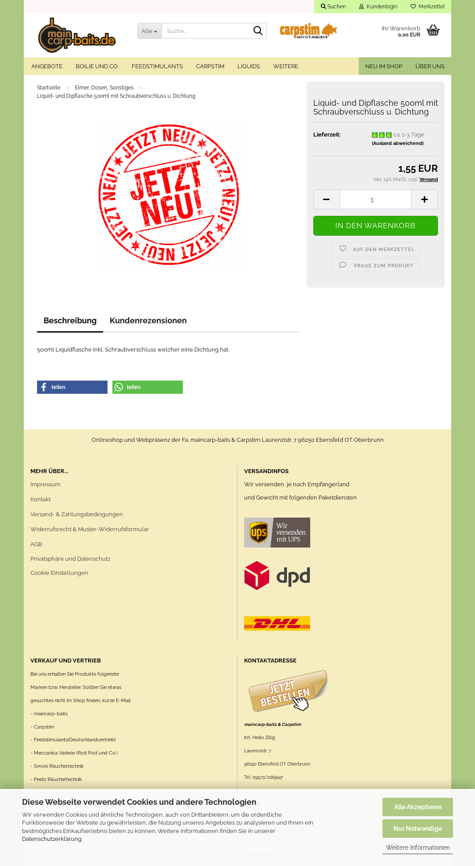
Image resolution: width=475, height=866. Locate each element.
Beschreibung (70, 320)
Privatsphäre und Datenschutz (70, 558)
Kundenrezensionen (148, 320)
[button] (72, 387)
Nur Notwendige (417, 828)
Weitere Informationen (418, 847)
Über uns (430, 66)
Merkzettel (428, 7)
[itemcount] (376, 199)
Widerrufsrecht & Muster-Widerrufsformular (89, 529)
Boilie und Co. (97, 66)
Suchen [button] (333, 7)
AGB (36, 544)
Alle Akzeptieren (418, 806)
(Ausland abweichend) (397, 143)
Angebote (47, 66)
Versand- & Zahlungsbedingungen (76, 514)
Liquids (249, 66)
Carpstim (210, 66)
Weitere (285, 66)
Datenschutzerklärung (52, 839)
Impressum (45, 484)
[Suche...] (149, 31)
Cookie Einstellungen (59, 573)
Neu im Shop (383, 66)
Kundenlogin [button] (378, 7)
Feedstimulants (157, 66)
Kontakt (40, 499)
